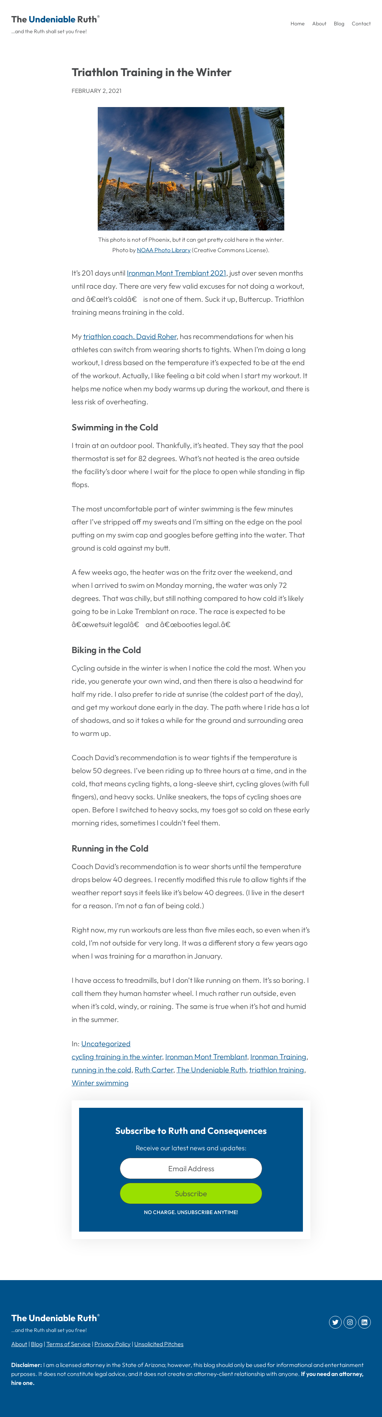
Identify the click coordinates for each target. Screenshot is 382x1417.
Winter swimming (100, 1082)
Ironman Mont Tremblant (206, 1056)
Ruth (87, 19)
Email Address (191, 1168)
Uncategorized (106, 1043)
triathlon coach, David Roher (129, 336)
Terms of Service (68, 1344)
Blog (37, 1344)
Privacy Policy (112, 1344)
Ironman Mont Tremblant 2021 (176, 273)
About (19, 1344)
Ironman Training (278, 1056)
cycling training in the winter (117, 1056)
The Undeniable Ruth (211, 1069)
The (19, 19)
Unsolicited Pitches (159, 1344)
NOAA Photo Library (164, 250)
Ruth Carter (154, 1069)
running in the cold (101, 1069)
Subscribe (191, 1193)
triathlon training (276, 1069)
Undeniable (52, 19)
